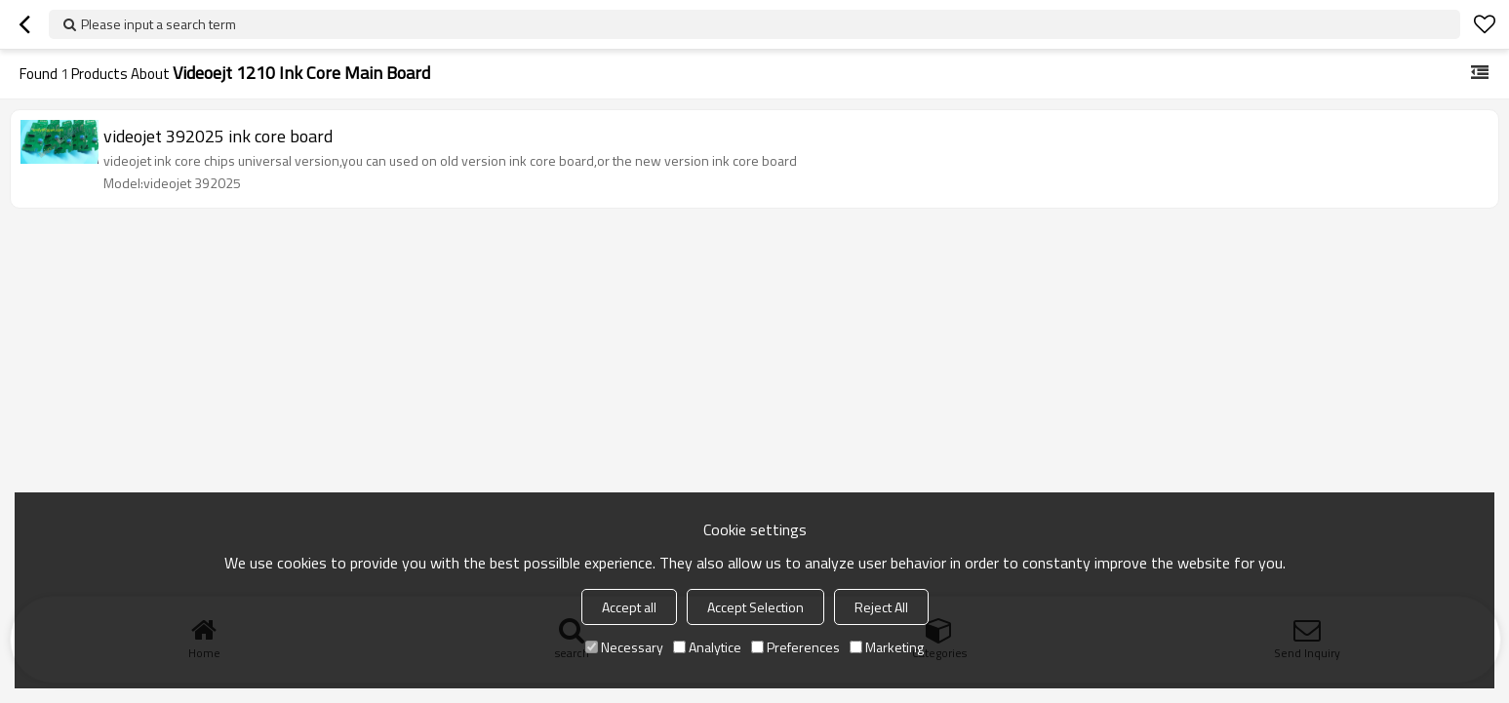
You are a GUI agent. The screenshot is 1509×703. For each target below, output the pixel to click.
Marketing (887, 647)
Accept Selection (755, 607)
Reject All (881, 607)
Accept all (629, 607)
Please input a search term (158, 24)
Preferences (795, 647)
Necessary (624, 647)
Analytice (707, 647)
